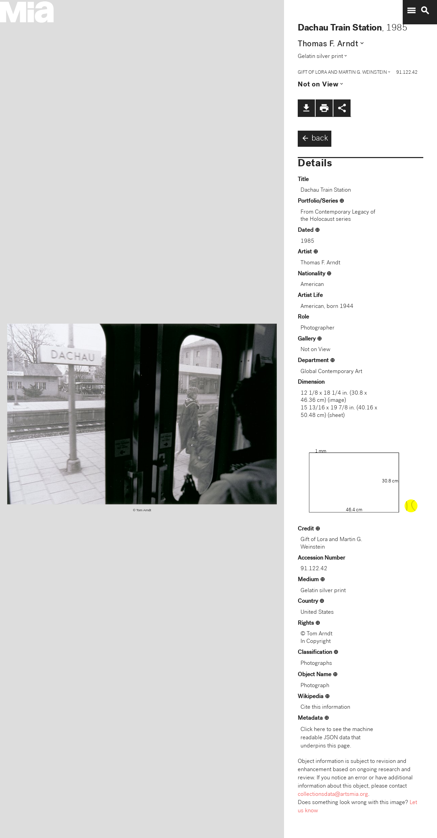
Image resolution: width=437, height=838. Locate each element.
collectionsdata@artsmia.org (333, 795)
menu (411, 10)
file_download (306, 108)
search (425, 10)
